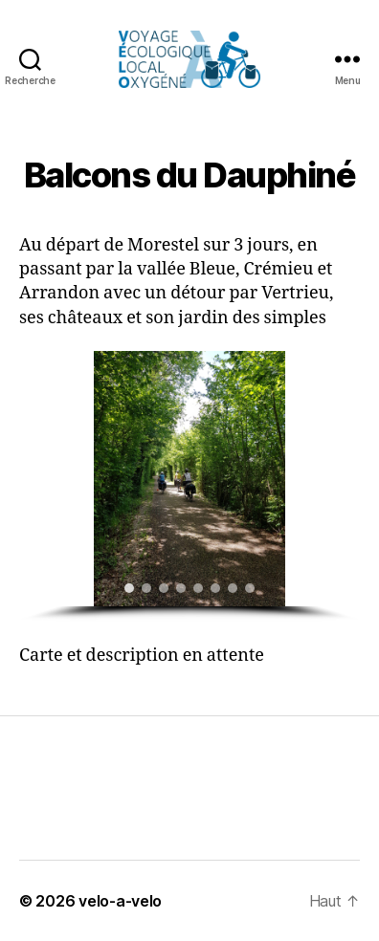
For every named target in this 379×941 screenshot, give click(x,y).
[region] (189, 486)
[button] (41, 479)
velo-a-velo (120, 900)
